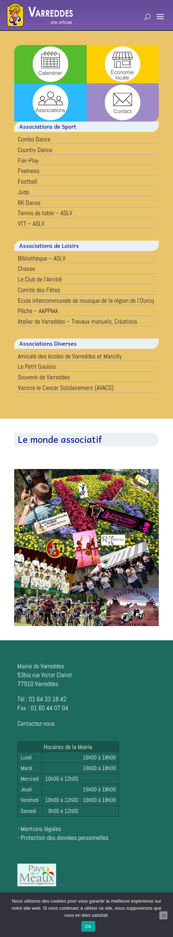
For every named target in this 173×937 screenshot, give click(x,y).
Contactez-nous (36, 723)
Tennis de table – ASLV (45, 213)
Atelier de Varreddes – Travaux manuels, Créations (77, 321)
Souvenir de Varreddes (44, 377)
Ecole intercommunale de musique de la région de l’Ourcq (86, 300)
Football (27, 181)
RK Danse (29, 203)
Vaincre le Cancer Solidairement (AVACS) (66, 388)
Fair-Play (28, 160)
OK (88, 926)
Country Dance (35, 150)
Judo (23, 192)
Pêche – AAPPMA (38, 311)
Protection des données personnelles (64, 837)
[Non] (163, 915)
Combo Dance (34, 139)
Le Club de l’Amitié (40, 279)
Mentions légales (41, 829)
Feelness (28, 171)
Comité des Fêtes (39, 290)
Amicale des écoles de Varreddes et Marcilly (70, 356)
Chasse (26, 268)
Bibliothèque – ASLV (41, 258)
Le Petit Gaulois (37, 366)
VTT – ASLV (31, 223)
